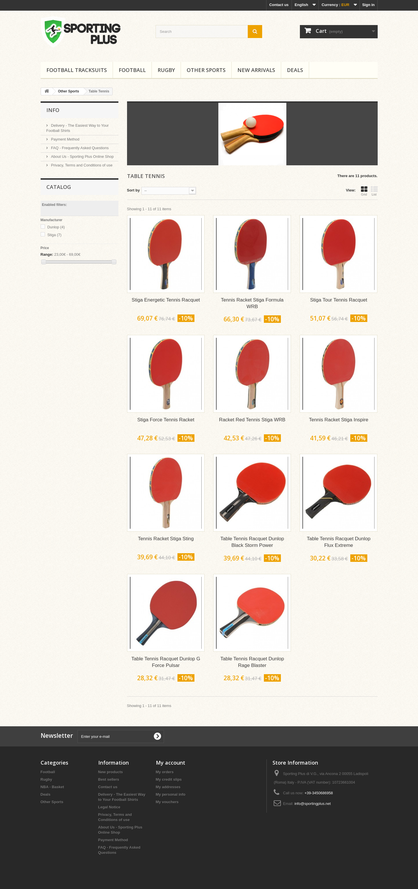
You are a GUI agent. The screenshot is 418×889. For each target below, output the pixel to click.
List (374, 191)
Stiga (54, 235)
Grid (364, 191)
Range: (47, 254)
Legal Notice (109, 807)
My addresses (168, 787)
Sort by (133, 190)
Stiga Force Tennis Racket (165, 419)
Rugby (166, 70)
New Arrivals (256, 70)
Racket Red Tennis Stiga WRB (252, 419)
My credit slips (169, 779)
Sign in (368, 5)
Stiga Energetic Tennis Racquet (166, 300)
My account (170, 762)
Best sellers (108, 779)
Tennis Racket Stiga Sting (166, 538)
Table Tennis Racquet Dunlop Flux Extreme (338, 542)
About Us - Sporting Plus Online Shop (82, 156)
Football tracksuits (76, 70)
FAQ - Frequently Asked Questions (79, 148)
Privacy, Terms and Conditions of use (81, 165)
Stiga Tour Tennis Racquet (338, 300)
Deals (295, 70)
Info (52, 110)
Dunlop (56, 227)
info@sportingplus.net (312, 803)
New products (110, 772)
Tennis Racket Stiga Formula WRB (252, 303)
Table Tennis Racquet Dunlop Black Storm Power (252, 542)
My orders (165, 772)
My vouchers (167, 802)
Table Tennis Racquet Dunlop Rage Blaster (252, 662)
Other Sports (206, 70)
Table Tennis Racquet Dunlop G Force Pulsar (165, 662)
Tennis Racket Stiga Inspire (338, 419)
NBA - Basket (52, 787)
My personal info (171, 794)
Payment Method (65, 139)
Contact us (279, 5)
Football (132, 70)
